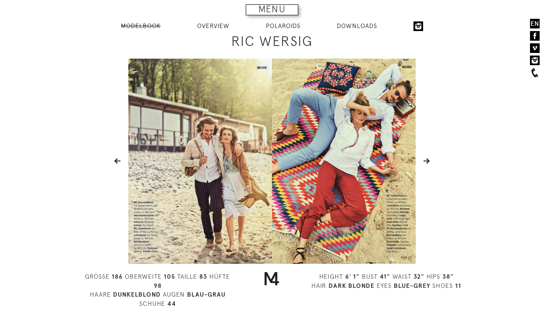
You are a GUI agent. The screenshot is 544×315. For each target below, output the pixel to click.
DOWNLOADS (357, 26)
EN (534, 24)
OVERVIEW (213, 26)
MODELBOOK (141, 26)
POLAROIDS (283, 26)
